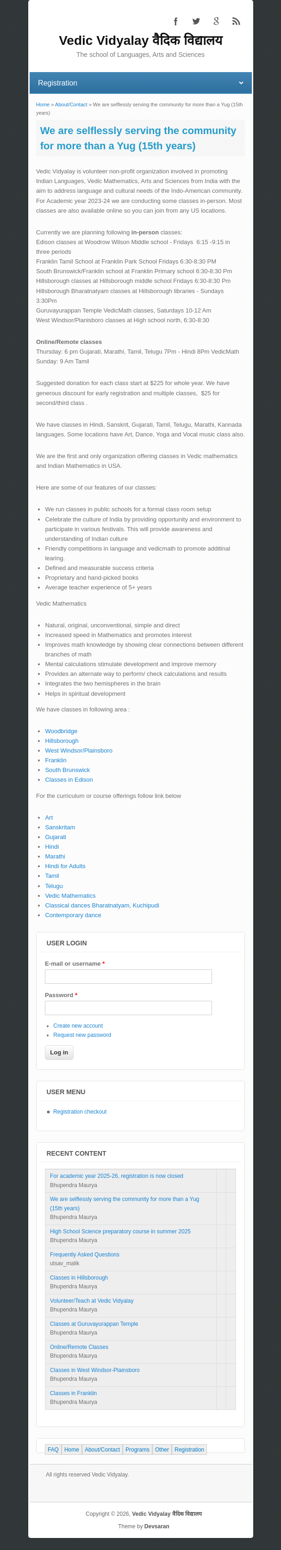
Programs (137, 1449)
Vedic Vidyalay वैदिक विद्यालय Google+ (216, 21)
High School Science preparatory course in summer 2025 (120, 1231)
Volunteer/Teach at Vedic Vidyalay (92, 1301)
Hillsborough (61, 740)
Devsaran (156, 1526)
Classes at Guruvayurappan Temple (94, 1324)
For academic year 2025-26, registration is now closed (116, 1176)
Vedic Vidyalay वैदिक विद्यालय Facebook (176, 21)
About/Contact (71, 104)
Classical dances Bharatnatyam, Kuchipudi (102, 905)
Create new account (78, 1026)
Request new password (82, 1035)
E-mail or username (75, 963)
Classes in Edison (69, 779)
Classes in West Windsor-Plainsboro (95, 1370)
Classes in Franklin (73, 1393)
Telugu (53, 885)
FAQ (53, 1449)
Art (49, 817)
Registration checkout (79, 1112)
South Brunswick (67, 769)
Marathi (55, 856)
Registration (189, 1449)
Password (61, 995)
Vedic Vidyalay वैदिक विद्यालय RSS (236, 21)
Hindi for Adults (65, 866)
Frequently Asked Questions (84, 1254)
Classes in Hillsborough (79, 1277)
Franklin (55, 760)
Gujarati (55, 836)
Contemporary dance (73, 915)
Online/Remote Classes (79, 1347)
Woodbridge (61, 731)
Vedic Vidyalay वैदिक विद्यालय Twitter (196, 21)
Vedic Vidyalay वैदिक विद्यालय (167, 1514)
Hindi (52, 846)
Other (162, 1449)
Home (43, 104)
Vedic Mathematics (70, 895)
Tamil (52, 875)
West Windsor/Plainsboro (78, 750)
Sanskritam (60, 827)
